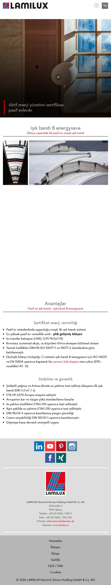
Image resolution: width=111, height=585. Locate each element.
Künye (55, 553)
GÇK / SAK (55, 566)
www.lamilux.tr (61, 525)
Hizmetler (55, 541)
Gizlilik (55, 560)
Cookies (55, 572)
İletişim (55, 547)
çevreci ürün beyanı (66, 361)
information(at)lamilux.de (60, 521)
